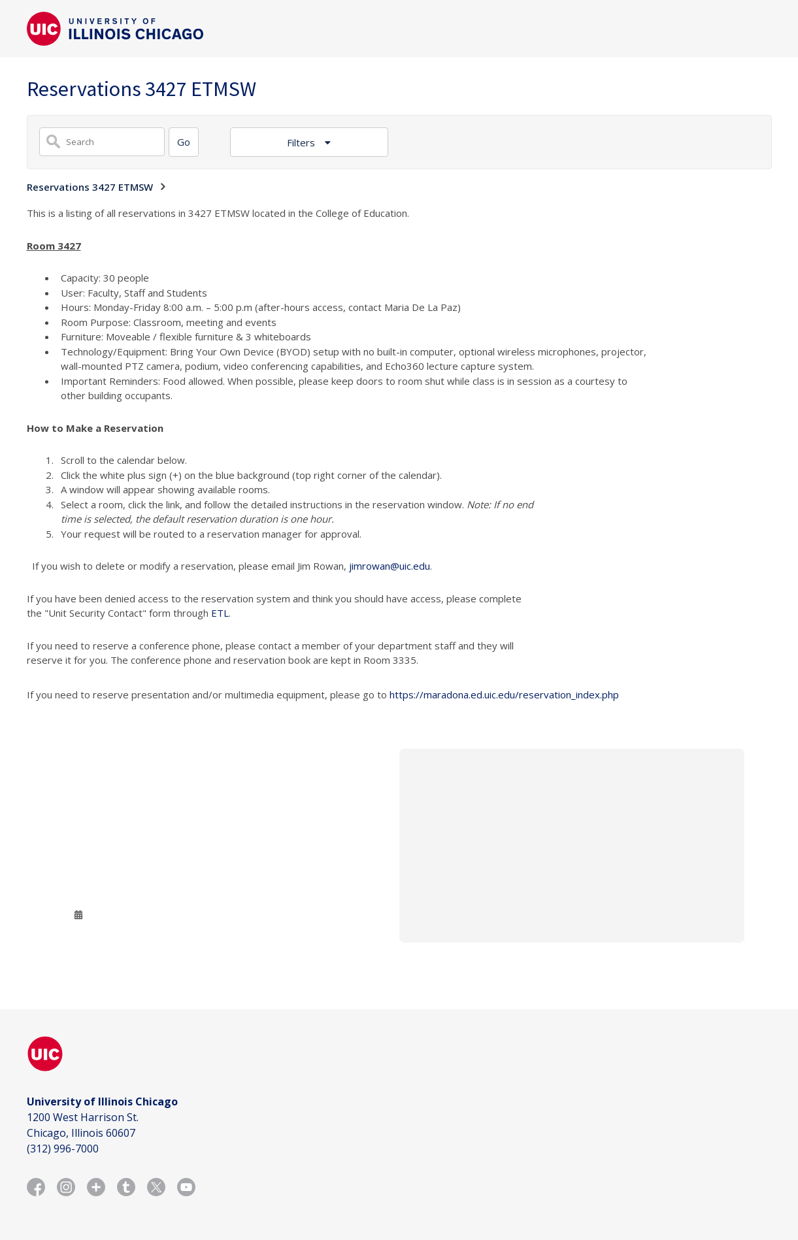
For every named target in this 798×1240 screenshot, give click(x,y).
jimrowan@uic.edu (389, 565)
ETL (220, 612)
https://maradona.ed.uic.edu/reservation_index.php (504, 694)
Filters (302, 142)
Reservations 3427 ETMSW (90, 186)
